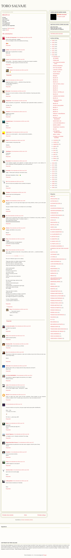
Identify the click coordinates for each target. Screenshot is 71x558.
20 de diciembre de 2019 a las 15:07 (17, 228)
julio (54, 148)
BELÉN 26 (55, 77)
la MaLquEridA (9, 480)
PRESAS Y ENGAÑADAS (59, 113)
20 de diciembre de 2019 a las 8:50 (24, 37)
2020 (53, 52)
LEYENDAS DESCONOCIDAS (57, 259)
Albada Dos (8, 100)
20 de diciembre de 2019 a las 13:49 (17, 200)
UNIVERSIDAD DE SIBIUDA (57, 331)
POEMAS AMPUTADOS (56, 293)
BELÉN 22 (55, 88)
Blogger (45, 555)
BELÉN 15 (55, 111)
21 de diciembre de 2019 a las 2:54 (16, 423)
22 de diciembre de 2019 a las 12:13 (17, 461)
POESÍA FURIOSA (54, 310)
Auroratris (8, 170)
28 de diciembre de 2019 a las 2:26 (20, 480)
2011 (53, 177)
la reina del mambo (10, 326)
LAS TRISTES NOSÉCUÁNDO (57, 131)
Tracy (7, 238)
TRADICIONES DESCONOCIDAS (58, 329)
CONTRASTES (54, 217)
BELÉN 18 (55, 103)
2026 (53, 40)
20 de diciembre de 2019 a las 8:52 (17, 49)
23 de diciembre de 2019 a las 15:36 (21, 469)
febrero (55, 158)
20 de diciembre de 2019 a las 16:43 (23, 326)
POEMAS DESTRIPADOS (56, 298)
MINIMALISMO (53, 286)
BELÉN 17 (55, 107)
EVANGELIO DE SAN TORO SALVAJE (59, 248)
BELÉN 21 (55, 90)
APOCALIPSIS (53, 198)
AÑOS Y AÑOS (56, 134)
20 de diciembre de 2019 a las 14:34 (15, 215)
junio (54, 150)
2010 (53, 179)
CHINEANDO (53, 212)
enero (54, 160)
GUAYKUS (52, 252)
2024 (53, 44)
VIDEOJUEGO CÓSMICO (56, 338)
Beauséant (8, 161)
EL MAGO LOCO (54, 241)
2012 (53, 175)
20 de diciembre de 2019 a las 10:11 (19, 111)
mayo (54, 152)
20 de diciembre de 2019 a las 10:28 (21, 121)
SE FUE (55, 129)
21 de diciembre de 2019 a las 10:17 (26, 442)
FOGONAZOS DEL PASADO (57, 101)
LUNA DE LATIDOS (57, 69)
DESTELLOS (53, 224)
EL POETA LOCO (54, 243)
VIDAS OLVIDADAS (55, 336)
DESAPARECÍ (56, 73)
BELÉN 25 (55, 79)
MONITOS (52, 288)
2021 (53, 50)
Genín (7, 423)
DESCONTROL (54, 222)
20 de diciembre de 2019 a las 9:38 (19, 100)
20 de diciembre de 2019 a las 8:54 (16, 59)
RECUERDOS (53, 321)
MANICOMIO (53, 271)
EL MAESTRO (53, 239)
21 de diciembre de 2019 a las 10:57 (19, 452)
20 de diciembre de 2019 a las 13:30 (16, 181)
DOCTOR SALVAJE (55, 229)
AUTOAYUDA (53, 201)
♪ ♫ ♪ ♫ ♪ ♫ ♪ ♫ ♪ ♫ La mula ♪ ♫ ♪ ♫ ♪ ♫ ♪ (15, 255)
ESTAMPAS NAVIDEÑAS (56, 246)
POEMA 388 (56, 60)
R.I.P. (51, 319)
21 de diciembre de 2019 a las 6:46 (21, 434)
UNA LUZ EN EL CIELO (58, 84)
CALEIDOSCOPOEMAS (56, 208)
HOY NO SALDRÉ (57, 67)
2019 (53, 54)
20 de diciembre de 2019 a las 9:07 (15, 80)
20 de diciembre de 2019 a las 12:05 (17, 140)
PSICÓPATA (53, 317)
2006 (53, 187)
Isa (6, 215)
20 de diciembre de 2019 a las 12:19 (19, 161)
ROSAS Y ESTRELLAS (58, 92)
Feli (7, 181)
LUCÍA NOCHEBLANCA (56, 263)
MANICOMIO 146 (57, 121)
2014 (53, 171)
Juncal (7, 59)
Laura (7, 385)
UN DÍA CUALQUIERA (58, 105)
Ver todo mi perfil (61, 16)
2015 (53, 169)
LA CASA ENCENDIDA (11, 375)
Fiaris (7, 335)
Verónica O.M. (9, 344)
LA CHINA (52, 256)
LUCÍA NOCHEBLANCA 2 (59, 123)
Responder (8, 45)
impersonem (9, 132)
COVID (52, 220)
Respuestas (9, 67)
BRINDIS (55, 75)
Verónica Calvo (9, 469)
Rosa (7, 249)
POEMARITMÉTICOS (55, 291)
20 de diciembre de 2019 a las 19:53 (16, 352)
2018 (53, 163)
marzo (54, 156)
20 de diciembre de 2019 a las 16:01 (16, 249)
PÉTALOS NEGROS (57, 65)
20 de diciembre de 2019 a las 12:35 (19, 170)
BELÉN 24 (55, 81)
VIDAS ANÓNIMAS (54, 333)
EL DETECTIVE (54, 236)
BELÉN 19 (55, 98)
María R (7, 394)
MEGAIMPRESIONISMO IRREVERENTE (56, 278)
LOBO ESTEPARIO (54, 261)
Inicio (25, 515)
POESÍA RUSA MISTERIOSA (57, 314)
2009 (53, 181)
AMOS (51, 196)
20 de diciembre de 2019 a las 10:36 (20, 132)
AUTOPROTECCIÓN (55, 203)
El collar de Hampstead (11, 37)
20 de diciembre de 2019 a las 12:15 (19, 151)
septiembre (56, 144)
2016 (53, 167)
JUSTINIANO (53, 254)
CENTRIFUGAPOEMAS (56, 210)
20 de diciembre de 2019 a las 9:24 (18, 91)
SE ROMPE (56, 58)
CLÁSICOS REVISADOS (56, 215)
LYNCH (52, 266)
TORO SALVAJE (13, 6)
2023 (53, 46)
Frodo (7, 461)
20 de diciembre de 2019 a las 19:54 (19, 365)
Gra (7, 80)
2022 (53, 48)
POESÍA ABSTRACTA (55, 305)
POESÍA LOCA (53, 312)
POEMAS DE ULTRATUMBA (57, 295)
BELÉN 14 (55, 115)
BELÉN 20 (55, 94)
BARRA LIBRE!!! (57, 125)
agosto (55, 146)
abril (54, 154)
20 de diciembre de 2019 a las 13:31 (18, 192)
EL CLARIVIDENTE (54, 234)
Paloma (7, 228)
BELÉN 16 (55, 109)
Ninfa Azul (8, 365)
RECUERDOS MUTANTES (56, 324)
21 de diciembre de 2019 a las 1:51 (14, 404)
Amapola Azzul (9, 121)
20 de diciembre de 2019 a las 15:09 (16, 238)
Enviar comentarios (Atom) (27, 519)
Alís (7, 352)
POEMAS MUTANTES (55, 300)
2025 (53, 42)
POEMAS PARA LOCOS (56, 303)
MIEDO (52, 284)
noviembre (55, 140)
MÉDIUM (52, 275)
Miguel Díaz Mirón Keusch (12, 442)
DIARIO (52, 227)
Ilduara (7, 200)
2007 (53, 185)
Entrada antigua (42, 515)
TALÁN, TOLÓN (56, 71)
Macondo (8, 91)
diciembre (55, 56)
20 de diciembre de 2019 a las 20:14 (24, 375)
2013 (53, 173)
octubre (55, 142)
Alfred (7, 140)
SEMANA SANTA (54, 326)
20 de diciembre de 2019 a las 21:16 (16, 385)
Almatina (8, 192)
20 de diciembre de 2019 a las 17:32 (16, 335)
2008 (53, 183)
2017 (53, 165)
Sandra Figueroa (10, 434)
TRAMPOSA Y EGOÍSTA (59, 127)
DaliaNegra (8, 151)
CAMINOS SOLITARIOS (58, 96)
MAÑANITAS (53, 273)
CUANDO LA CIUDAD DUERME (58, 137)
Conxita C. (8, 452)
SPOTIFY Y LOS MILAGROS (57, 118)
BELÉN (7, 30)
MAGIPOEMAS (54, 268)
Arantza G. (8, 111)
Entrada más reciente (7, 515)
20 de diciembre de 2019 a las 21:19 (17, 394)
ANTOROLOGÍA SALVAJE (56, 33)
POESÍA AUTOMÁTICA (55, 307)
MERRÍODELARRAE (55, 281)
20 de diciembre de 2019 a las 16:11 (20, 309)
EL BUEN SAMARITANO (56, 231)
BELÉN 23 (55, 86)
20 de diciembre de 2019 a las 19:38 (20, 344)
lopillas (7, 49)
